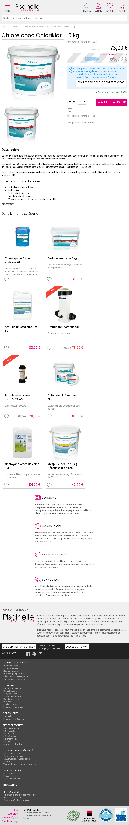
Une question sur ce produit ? (82, 122)
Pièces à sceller (9, 736)
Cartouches (10, 713)
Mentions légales (10, 817)
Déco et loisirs (12, 770)
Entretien (15, 26)
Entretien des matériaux (13, 707)
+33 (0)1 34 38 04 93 (47, 645)
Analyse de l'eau (10, 693)
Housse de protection (12, 797)
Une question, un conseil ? (19, 646)
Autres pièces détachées (13, 744)
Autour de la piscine (11, 778)
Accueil (4, 26)
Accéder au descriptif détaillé (82, 41)
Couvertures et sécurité (18, 750)
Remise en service (10, 665)
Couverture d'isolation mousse (16, 800)
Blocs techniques (10, 739)
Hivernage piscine (10, 671)
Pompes (6, 741)
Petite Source (11, 791)
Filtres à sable (9, 731)
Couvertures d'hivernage (13, 756)
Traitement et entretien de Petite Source (19, 795)
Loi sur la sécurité (10, 668)
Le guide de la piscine (15, 662)
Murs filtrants (8, 733)
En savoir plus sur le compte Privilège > (101, 83)
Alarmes (6, 761)
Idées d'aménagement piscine (15, 676)
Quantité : (72, 101)
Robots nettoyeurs (11, 699)
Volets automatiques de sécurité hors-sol (20, 764)
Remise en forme (10, 776)
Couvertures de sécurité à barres (16, 758)
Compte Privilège (10, 821)
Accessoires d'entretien (12, 696)
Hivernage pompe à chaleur (15, 673)
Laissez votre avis (77, 646)
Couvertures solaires (11, 753)
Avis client (13, 813)
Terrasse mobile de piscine (14, 679)
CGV (16, 809)
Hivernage (7, 701)
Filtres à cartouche (11, 728)
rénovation (10, 785)
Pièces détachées (13, 725)
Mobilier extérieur (10, 773)
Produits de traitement (33, 26)
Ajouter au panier (112, 102)
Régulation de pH (10, 691)
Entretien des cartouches (13, 719)
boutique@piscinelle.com (50, 648)
